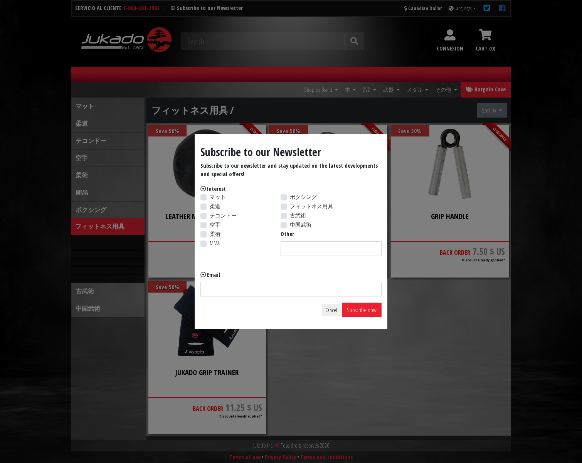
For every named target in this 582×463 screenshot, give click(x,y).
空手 (215, 224)
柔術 (215, 233)
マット (218, 196)
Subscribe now (362, 310)
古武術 (298, 215)
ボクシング (303, 196)
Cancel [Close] (331, 310)
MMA (215, 243)
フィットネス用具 (311, 206)
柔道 (215, 206)
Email (213, 274)
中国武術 (300, 224)
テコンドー (223, 215)
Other (287, 233)
